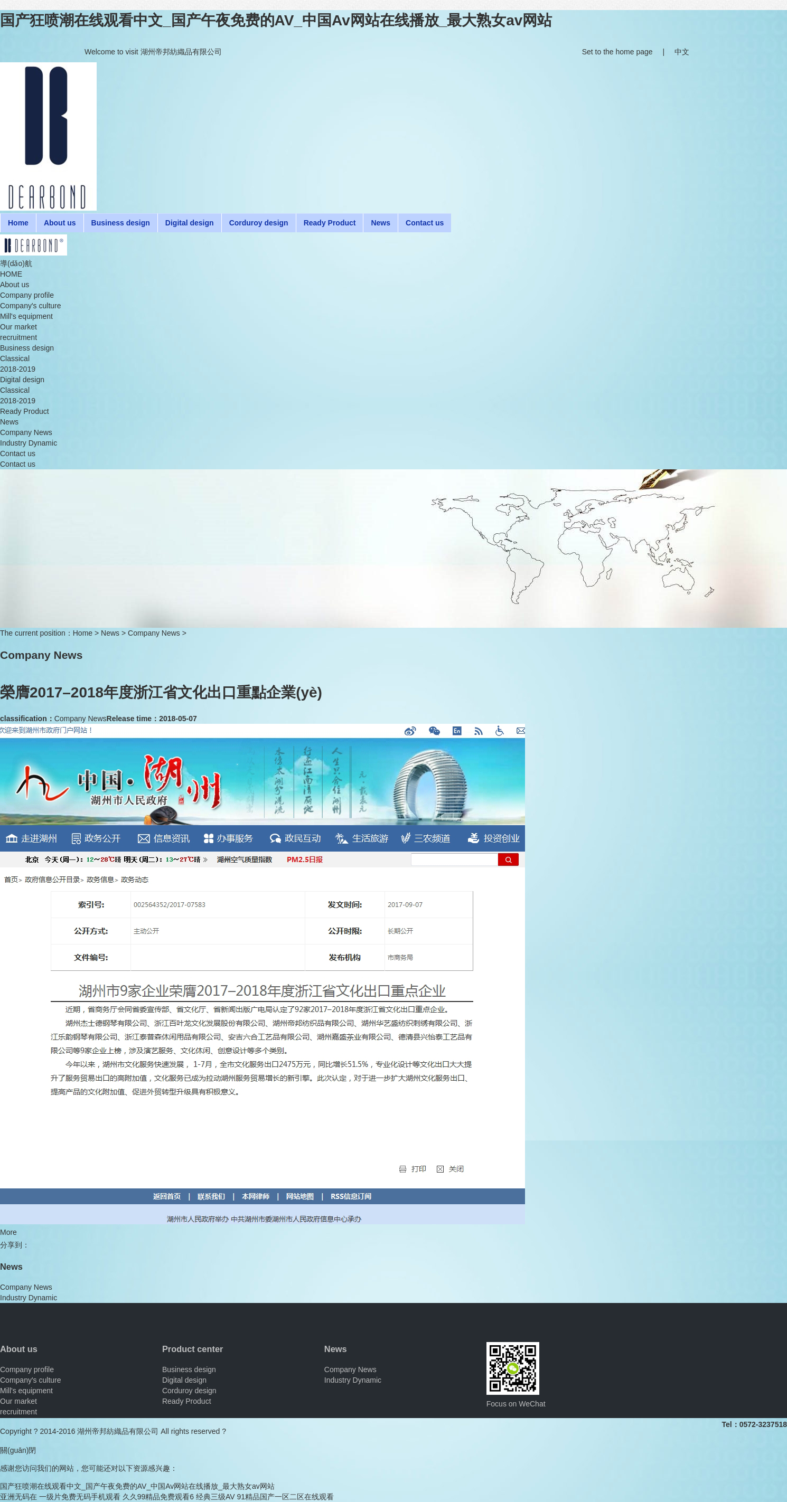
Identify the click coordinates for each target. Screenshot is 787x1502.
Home (82, 633)
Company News (154, 633)
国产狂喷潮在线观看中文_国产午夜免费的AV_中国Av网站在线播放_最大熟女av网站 (276, 20)
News (110, 633)
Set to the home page (617, 52)
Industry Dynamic (28, 1297)
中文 (681, 52)
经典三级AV (215, 1496)
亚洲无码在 (18, 1496)
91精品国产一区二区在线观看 (285, 1496)
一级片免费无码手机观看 (79, 1496)
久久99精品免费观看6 (158, 1496)
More (8, 1232)
